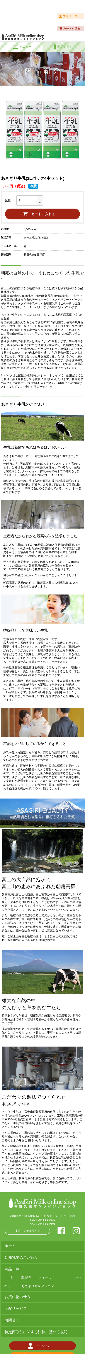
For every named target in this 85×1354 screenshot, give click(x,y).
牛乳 (10, 1278)
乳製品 (26, 1278)
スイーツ (45, 1278)
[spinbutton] (30, 200)
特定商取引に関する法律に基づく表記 (36, 1332)
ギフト (9, 1286)
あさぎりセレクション (37, 1286)
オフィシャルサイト (27, 1230)
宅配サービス (16, 1309)
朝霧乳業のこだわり (21, 1258)
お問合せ (12, 1320)
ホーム (10, 1246)
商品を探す (65, 46)
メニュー (25, 46)
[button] (40, 198)
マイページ (70, 16)
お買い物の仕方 (18, 1297)
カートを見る (71, 28)
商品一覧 (12, 1269)
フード (77, 1278)
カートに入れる (43, 214)
